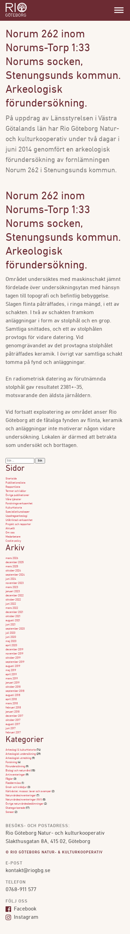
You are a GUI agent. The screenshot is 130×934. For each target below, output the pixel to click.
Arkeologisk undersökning (21, 754)
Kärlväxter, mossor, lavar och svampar (28, 791)
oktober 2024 (13, 570)
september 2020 (15, 629)
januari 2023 (13, 591)
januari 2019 (12, 682)
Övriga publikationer (17, 495)
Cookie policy (13, 541)
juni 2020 (11, 637)
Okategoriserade (15, 808)
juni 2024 (11, 579)
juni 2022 (11, 604)
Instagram (22, 917)
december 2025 (15, 562)
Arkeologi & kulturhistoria (21, 750)
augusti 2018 (13, 695)
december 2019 (14, 649)
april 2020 (11, 645)
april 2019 (11, 674)
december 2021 (14, 612)
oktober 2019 (13, 658)
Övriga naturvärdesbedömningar (24, 804)
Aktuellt (10, 528)
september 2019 (15, 662)
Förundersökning (15, 766)
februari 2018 (13, 707)
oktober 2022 (13, 599)
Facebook (21, 909)
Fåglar (9, 779)
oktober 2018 (13, 687)
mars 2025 (12, 566)
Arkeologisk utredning (18, 758)
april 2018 (11, 699)
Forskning (11, 762)
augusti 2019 (13, 666)
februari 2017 (13, 732)
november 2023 (15, 583)
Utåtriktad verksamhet (19, 520)
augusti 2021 (13, 620)
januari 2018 (12, 712)
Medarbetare (13, 536)
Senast (10, 812)
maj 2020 (11, 641)
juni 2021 (11, 624)
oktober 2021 (13, 616)
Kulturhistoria (14, 507)
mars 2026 (12, 558)
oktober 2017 (13, 720)
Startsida (11, 478)
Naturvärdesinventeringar (21, 795)
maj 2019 (11, 670)
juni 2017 (11, 728)
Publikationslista (15, 483)
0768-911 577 (21, 889)
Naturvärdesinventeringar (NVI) (24, 799)
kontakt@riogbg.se (28, 870)
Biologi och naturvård (18, 770)
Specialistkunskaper (17, 512)
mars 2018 (12, 703)
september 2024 (15, 575)
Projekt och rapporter (18, 524)
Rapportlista (13, 487)
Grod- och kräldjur (16, 787)
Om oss (10, 532)
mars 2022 (12, 608)
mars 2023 (12, 587)
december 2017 (14, 716)
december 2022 (15, 595)
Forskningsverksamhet (19, 503)
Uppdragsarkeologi (16, 516)
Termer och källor (16, 491)
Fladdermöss (13, 783)
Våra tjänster (13, 499)
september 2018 (15, 691)
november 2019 (14, 653)
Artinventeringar (15, 774)
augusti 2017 (13, 724)
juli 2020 (10, 633)
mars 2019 (12, 678)
